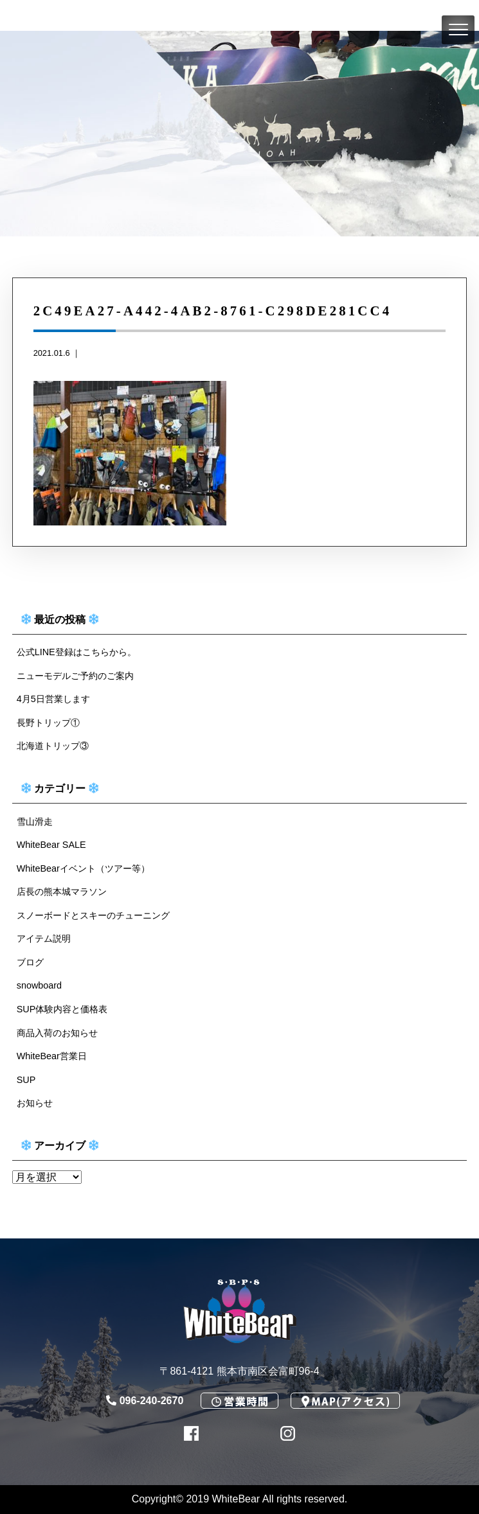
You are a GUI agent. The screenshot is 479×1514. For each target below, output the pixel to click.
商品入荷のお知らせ (57, 1033)
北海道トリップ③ (53, 746)
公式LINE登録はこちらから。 (76, 652)
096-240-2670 (145, 1400)
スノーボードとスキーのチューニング (93, 915)
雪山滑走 (35, 821)
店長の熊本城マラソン (62, 891)
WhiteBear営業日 (52, 1056)
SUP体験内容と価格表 (62, 1009)
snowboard (39, 985)
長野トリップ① (48, 722)
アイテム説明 (44, 938)
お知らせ (35, 1103)
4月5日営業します (53, 699)
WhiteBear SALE (51, 845)
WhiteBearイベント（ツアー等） (83, 868)
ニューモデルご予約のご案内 (75, 676)
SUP (26, 1080)
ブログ (30, 962)
